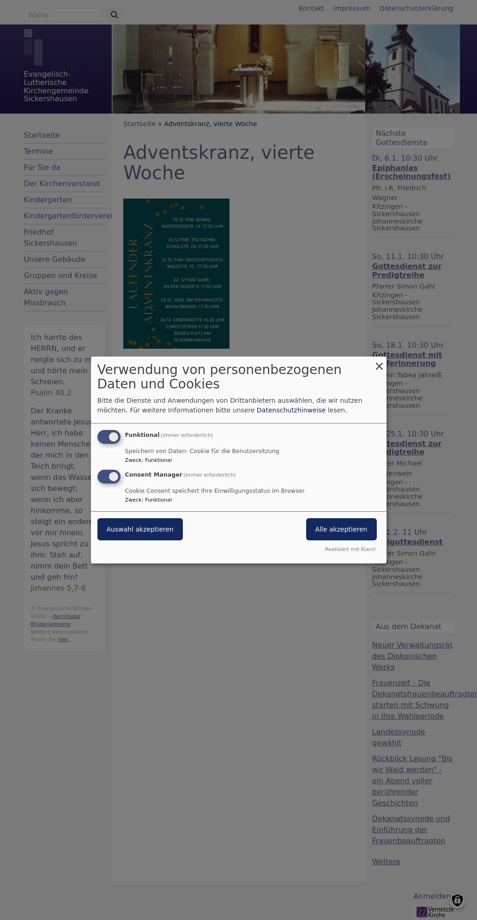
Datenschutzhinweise (291, 410)
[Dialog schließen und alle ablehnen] (379, 362)
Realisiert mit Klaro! (350, 549)
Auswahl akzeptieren (140, 529)
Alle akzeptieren (341, 529)
